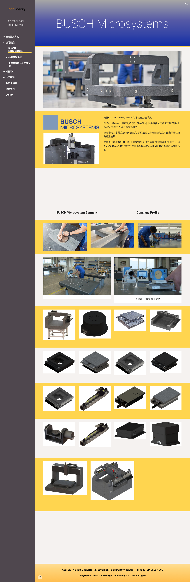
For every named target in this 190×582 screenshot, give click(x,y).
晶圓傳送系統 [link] (15, 57)
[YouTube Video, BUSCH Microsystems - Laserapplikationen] (148, 537)
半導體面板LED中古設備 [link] (19, 64)
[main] (112, 23)
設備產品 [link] (10, 42)
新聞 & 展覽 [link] (11, 83)
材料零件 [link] (10, 71)
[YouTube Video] (77, 190)
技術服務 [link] (10, 77)
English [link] (9, 94)
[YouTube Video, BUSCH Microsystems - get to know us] (77, 537)
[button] (186, 4)
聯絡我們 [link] (10, 89)
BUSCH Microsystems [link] (16, 49)
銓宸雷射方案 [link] (12, 36)
